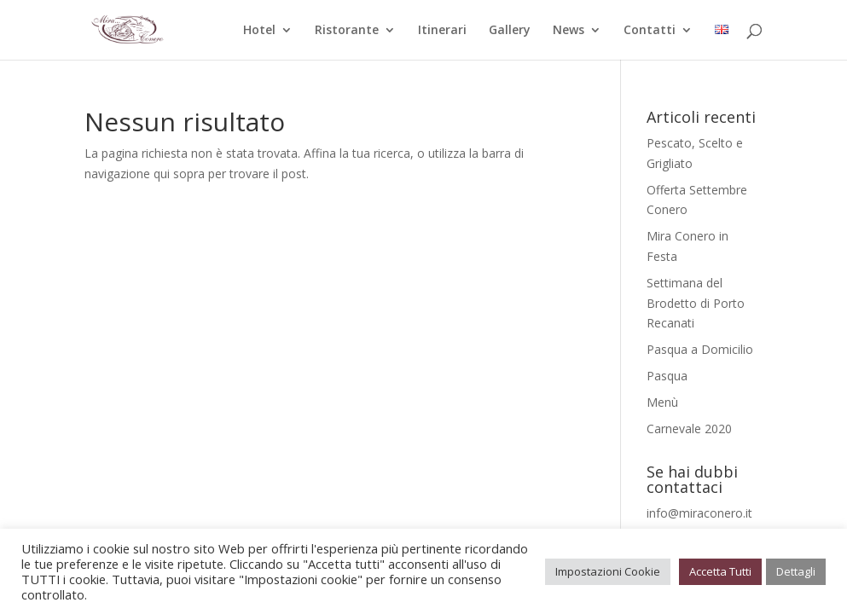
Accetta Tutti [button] (720, 571)
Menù (662, 402)
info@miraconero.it (699, 513)
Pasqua (667, 376)
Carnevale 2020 (689, 428)
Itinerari (442, 31)
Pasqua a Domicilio (700, 349)
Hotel (259, 31)
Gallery (510, 31)
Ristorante (347, 31)
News (568, 31)
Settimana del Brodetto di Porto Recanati (696, 303)
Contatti (650, 31)
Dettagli (795, 571)
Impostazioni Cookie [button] (607, 571)
